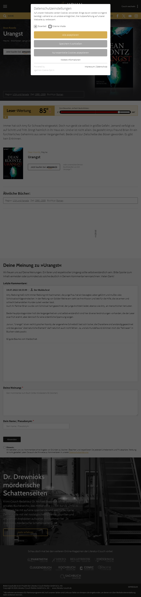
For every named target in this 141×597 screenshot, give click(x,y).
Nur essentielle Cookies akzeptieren (70, 52)
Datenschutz (101, 66)
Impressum (90, 66)
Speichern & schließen (70, 43)
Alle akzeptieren (70, 34)
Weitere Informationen (70, 59)
